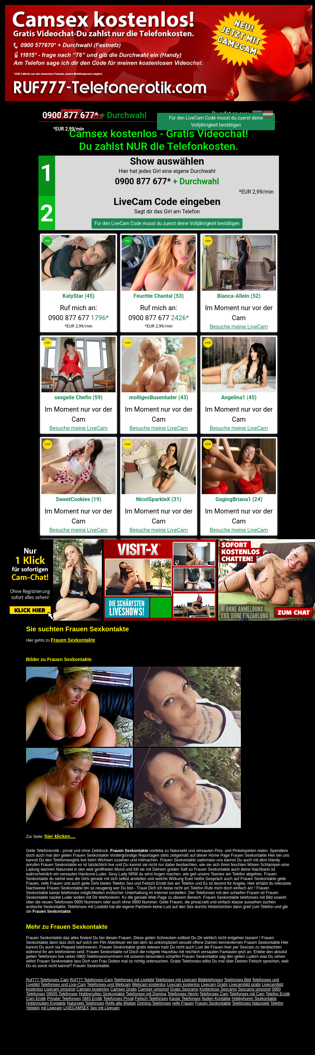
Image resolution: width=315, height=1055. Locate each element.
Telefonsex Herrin (182, 994)
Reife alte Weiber (120, 1003)
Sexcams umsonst (254, 989)
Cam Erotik (36, 998)
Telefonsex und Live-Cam (63, 984)
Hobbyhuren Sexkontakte (254, 998)
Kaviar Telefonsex (185, 998)
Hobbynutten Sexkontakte (102, 994)
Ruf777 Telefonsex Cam (47, 980)
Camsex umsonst (153, 989)
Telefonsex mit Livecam (176, 980)
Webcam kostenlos (149, 984)
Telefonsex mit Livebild (134, 980)
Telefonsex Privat (118, 998)
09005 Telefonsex (62, 994)
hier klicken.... (59, 836)
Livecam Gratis (214, 984)
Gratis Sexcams (184, 989)
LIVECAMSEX (76, 1008)
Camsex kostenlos (92, 989)
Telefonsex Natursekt (250, 1003)
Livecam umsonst (59, 989)
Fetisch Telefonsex (151, 998)
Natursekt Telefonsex (85, 1003)
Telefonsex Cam (214, 994)
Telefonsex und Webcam (109, 984)
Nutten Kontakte (216, 998)
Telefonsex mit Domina (146, 994)
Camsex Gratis (123, 989)
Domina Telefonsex (154, 1003)
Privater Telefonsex (64, 998)
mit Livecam (51, 1008)
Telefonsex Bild (237, 980)
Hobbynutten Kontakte (46, 1003)
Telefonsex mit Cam (247, 994)
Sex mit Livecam (105, 1008)
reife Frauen (183, 1003)
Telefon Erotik (278, 994)
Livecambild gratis (245, 984)
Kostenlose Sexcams (218, 989)
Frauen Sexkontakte (73, 640)
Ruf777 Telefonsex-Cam (91, 980)
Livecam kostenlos (183, 984)
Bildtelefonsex (210, 980)
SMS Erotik (92, 998)
